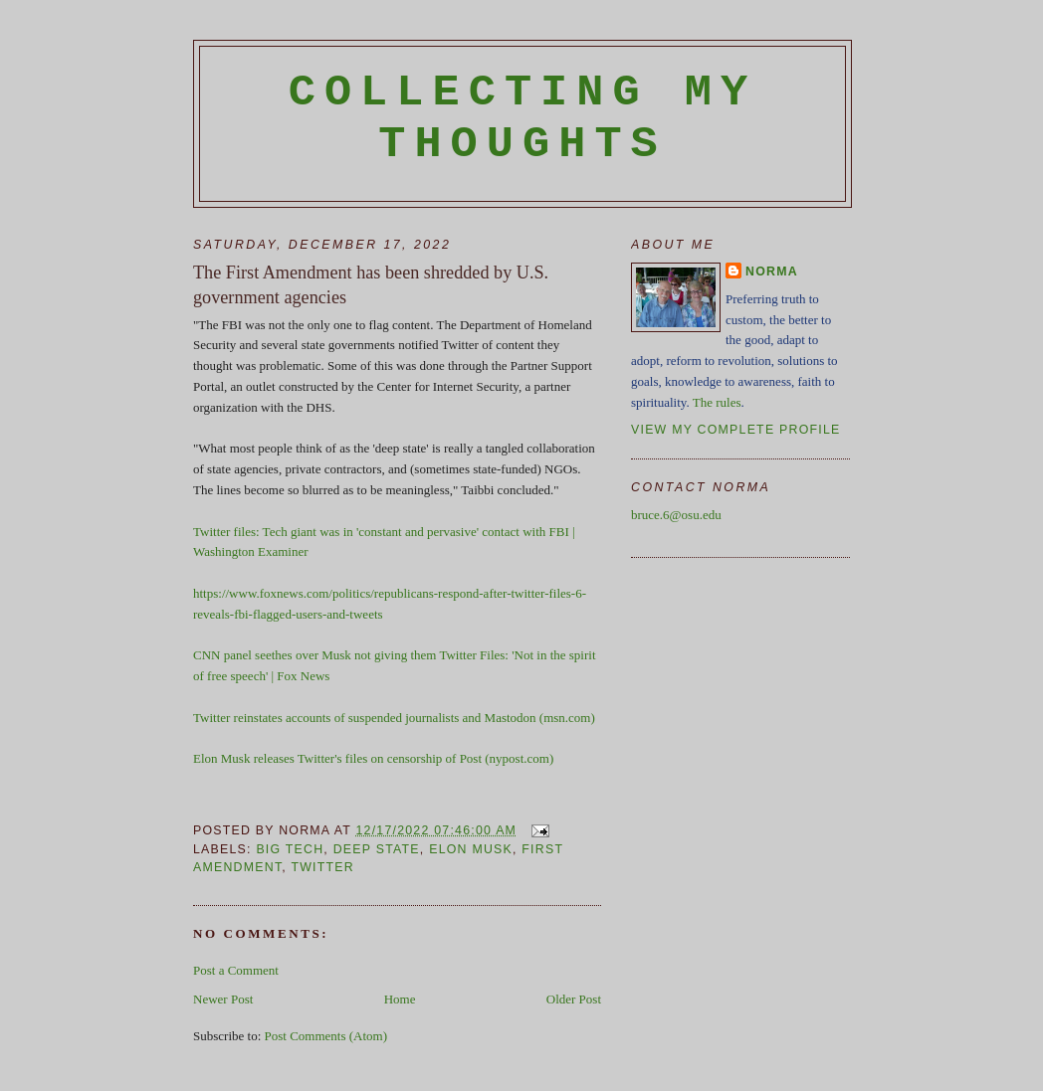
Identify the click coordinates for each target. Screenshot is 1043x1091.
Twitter (322, 867)
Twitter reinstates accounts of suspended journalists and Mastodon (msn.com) (394, 717)
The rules (717, 402)
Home (400, 999)
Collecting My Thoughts (523, 118)
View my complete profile (736, 430)
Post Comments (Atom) (326, 1035)
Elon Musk (471, 849)
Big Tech (289, 849)
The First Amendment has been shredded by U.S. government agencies (370, 285)
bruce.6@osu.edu (676, 514)
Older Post (573, 999)
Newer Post (223, 999)
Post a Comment (236, 970)
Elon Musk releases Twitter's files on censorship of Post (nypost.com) (373, 758)
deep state (376, 849)
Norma (771, 271)
